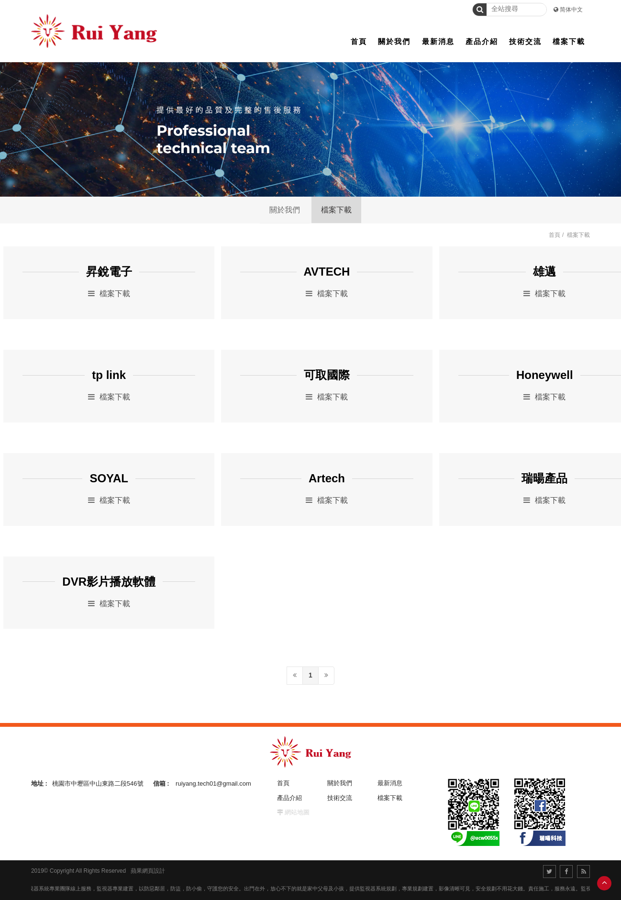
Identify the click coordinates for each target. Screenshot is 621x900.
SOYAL (108, 478)
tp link (109, 375)
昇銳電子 (109, 272)
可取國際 (327, 375)
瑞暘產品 (544, 478)
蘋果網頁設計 (148, 870)
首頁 (554, 235)
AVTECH (327, 272)
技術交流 (339, 797)
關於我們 (284, 210)
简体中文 (571, 9)
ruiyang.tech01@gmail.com (213, 783)
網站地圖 (297, 812)
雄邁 (544, 272)
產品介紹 (289, 797)
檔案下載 (336, 210)
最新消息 (389, 783)
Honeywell (544, 375)
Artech (327, 478)
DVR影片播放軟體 (108, 582)
